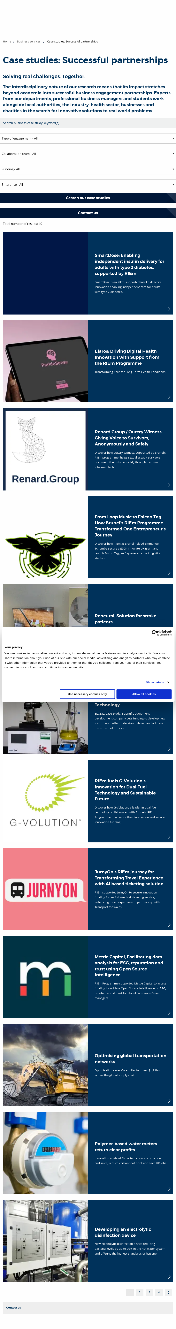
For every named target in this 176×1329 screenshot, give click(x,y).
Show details (155, 682)
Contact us (88, 212)
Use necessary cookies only (87, 694)
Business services (29, 41)
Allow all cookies (144, 694)
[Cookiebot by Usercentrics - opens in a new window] (154, 633)
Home (7, 41)
